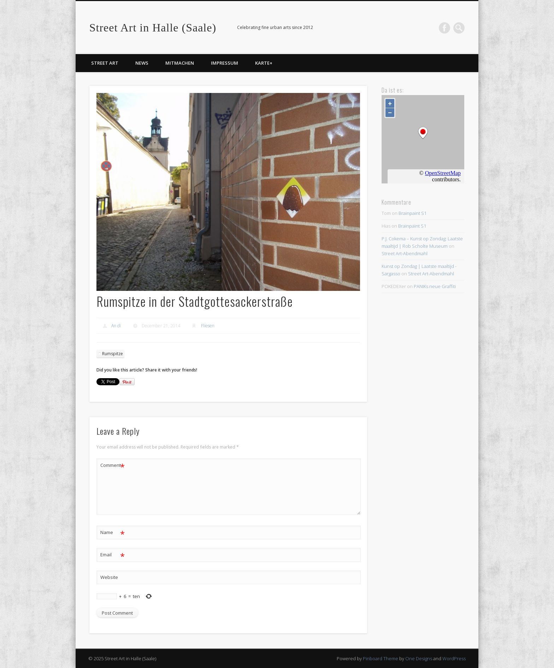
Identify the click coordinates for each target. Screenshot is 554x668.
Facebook (444, 28)
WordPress (454, 658)
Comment (112, 465)
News (141, 63)
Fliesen (207, 326)
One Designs (418, 658)
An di (116, 326)
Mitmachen (179, 63)
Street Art (104, 63)
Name (112, 532)
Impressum (224, 63)
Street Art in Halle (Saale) (152, 27)
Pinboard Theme (380, 658)
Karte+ (263, 63)
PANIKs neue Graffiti (435, 286)
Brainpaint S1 (412, 213)
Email (112, 555)
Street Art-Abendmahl (405, 253)
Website (109, 577)
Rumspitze (112, 354)
